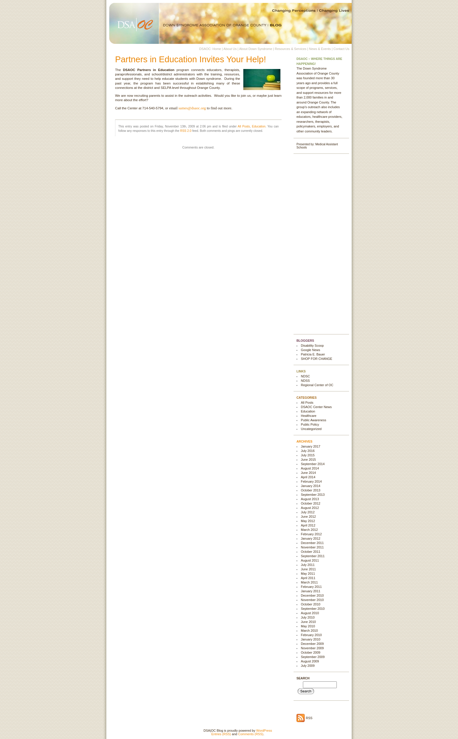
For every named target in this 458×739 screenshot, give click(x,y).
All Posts (244, 126)
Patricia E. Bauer (313, 354)
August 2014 (310, 468)
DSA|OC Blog (229, 22)
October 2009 (310, 652)
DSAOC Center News (316, 407)
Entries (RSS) (221, 734)
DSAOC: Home (210, 49)
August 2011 (310, 560)
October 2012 (310, 503)
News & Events (320, 49)
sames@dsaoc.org (192, 108)
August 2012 (310, 508)
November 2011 (312, 547)
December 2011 (312, 543)
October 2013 (310, 490)
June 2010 (308, 622)
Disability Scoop (312, 345)
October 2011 (310, 551)
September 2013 (313, 494)
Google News (310, 350)
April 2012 (308, 525)
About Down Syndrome (255, 49)
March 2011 (309, 582)
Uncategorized (311, 429)
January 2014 (310, 486)
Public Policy (310, 424)
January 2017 (310, 446)
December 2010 (312, 595)
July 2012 (308, 512)
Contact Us (341, 49)
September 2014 (313, 464)
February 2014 (311, 481)
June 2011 (308, 569)
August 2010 (310, 613)
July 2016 (308, 451)
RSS (309, 718)
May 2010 (308, 626)
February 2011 (311, 586)
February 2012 (311, 534)
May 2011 (308, 573)
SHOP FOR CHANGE (316, 358)
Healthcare (308, 415)
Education (259, 126)
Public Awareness (313, 420)
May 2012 (308, 521)
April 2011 (308, 578)
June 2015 (308, 459)
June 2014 (308, 472)
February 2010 (311, 635)
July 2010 (308, 617)
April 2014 (308, 477)
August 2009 (310, 661)
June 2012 (308, 516)
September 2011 (313, 556)
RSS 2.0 (186, 130)
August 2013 (310, 499)
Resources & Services (290, 49)
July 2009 (308, 665)
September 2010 (313, 608)
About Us (230, 49)
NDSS (305, 380)
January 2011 (310, 591)
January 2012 (310, 538)
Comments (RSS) (250, 734)
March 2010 (309, 630)
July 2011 (308, 565)
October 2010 (310, 604)
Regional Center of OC (317, 385)
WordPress (264, 730)
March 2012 (309, 529)
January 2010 (310, 639)
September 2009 (313, 657)
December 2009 (312, 643)
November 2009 (312, 648)
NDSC (305, 376)
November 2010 (312, 600)
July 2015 (308, 455)
